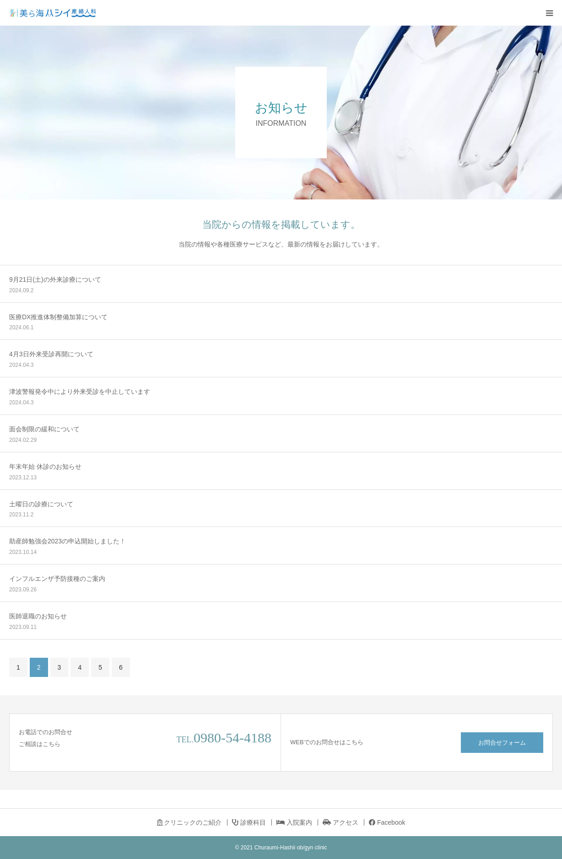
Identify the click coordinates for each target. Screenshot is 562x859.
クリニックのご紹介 (189, 822)
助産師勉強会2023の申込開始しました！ (67, 541)
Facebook (387, 822)
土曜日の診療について (41, 504)
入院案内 (294, 822)
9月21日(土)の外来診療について (55, 279)
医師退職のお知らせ (38, 616)
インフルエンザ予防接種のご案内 (57, 578)
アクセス (340, 822)
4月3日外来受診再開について (51, 354)
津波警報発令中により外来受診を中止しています (79, 391)
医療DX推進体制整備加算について (58, 317)
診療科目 (249, 822)
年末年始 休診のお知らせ (45, 466)
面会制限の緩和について (44, 429)
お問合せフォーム (502, 742)
